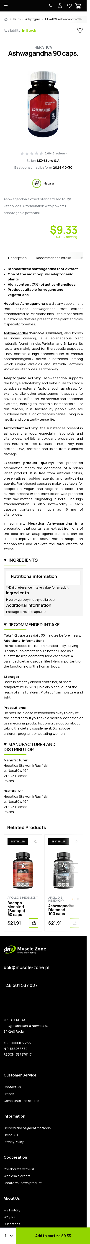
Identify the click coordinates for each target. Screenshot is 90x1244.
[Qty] (8, 1235)
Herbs (17, 19)
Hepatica (43, 47)
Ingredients (23, 560)
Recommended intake (53, 258)
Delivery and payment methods (27, 1128)
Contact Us (12, 1087)
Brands (9, 1094)
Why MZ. (10, 1217)
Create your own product (23, 1183)
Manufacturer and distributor (29, 747)
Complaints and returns (21, 1100)
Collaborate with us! (19, 1169)
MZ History (12, 1210)
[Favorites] (35, 841)
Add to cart (53, 1236)
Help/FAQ (11, 1135)
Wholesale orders (17, 1176)
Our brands (12, 1224)
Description (17, 258)
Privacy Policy (13, 1141)
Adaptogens (32, 19)
